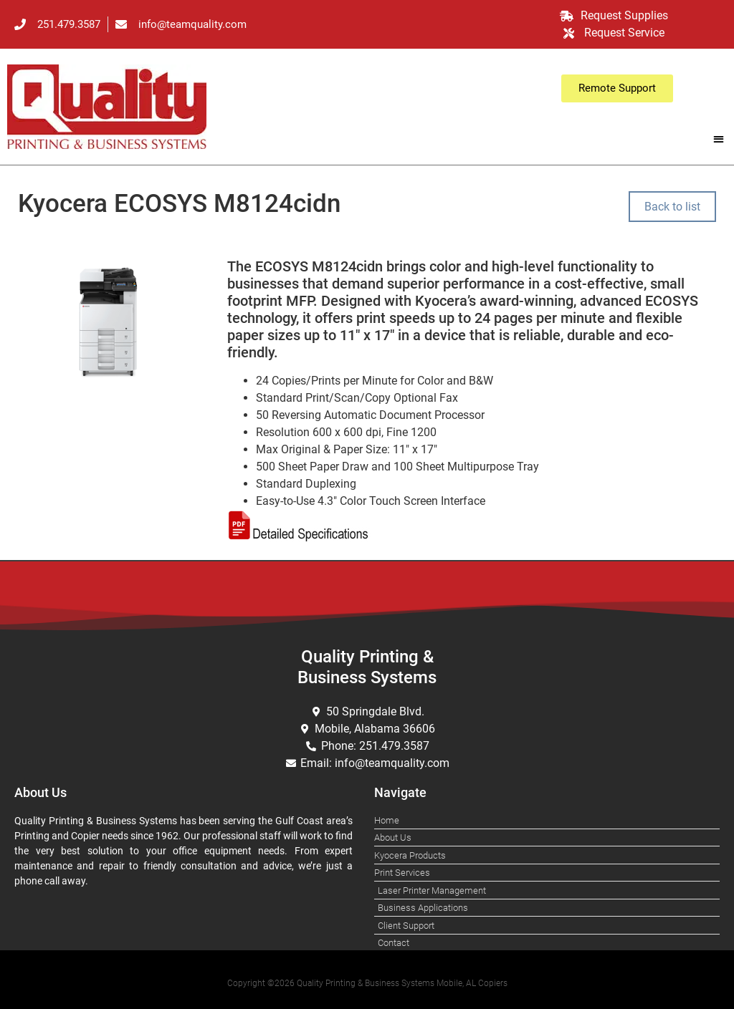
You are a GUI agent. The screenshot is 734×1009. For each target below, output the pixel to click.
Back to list (672, 206)
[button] (718, 138)
